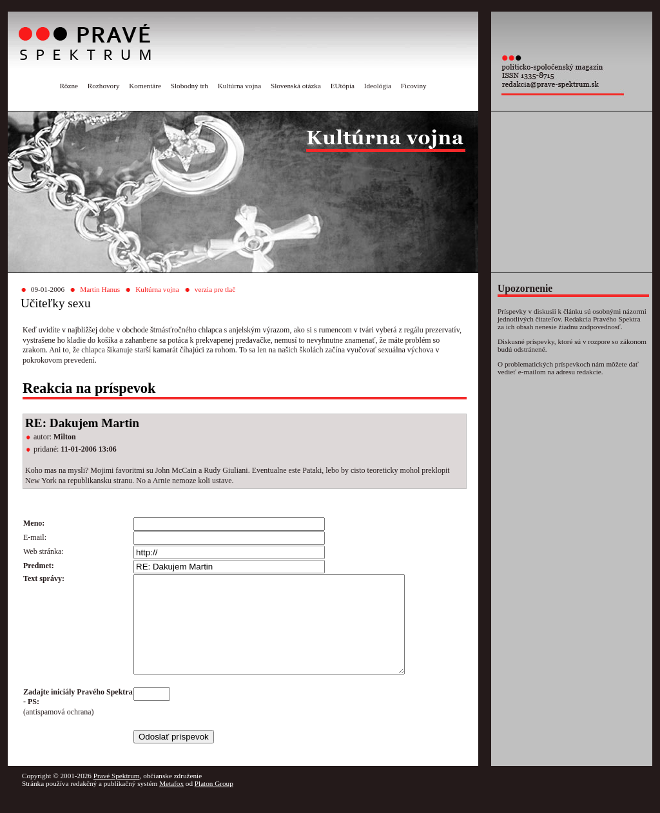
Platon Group (214, 803)
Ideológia (377, 86)
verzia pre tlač (215, 289)
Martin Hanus (100, 289)
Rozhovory (104, 86)
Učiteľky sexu (56, 303)
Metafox (171, 803)
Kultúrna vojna (239, 86)
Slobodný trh (189, 86)
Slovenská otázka (296, 86)
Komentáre (145, 86)
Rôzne (68, 86)
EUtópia (342, 86)
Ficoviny (414, 86)
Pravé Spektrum (116, 795)
